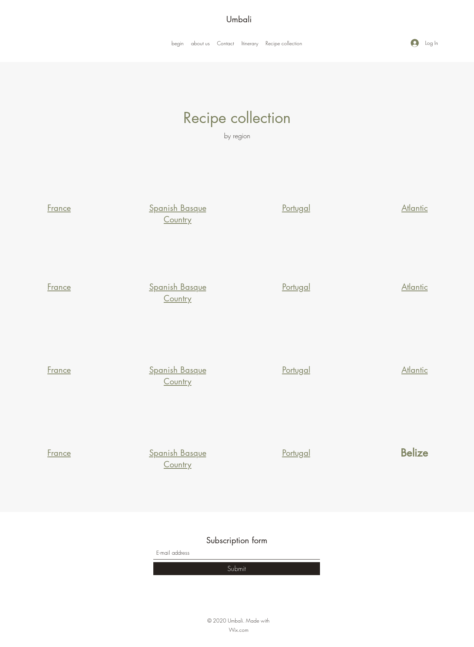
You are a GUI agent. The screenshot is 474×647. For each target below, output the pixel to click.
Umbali (239, 19)
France (59, 208)
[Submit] (236, 568)
